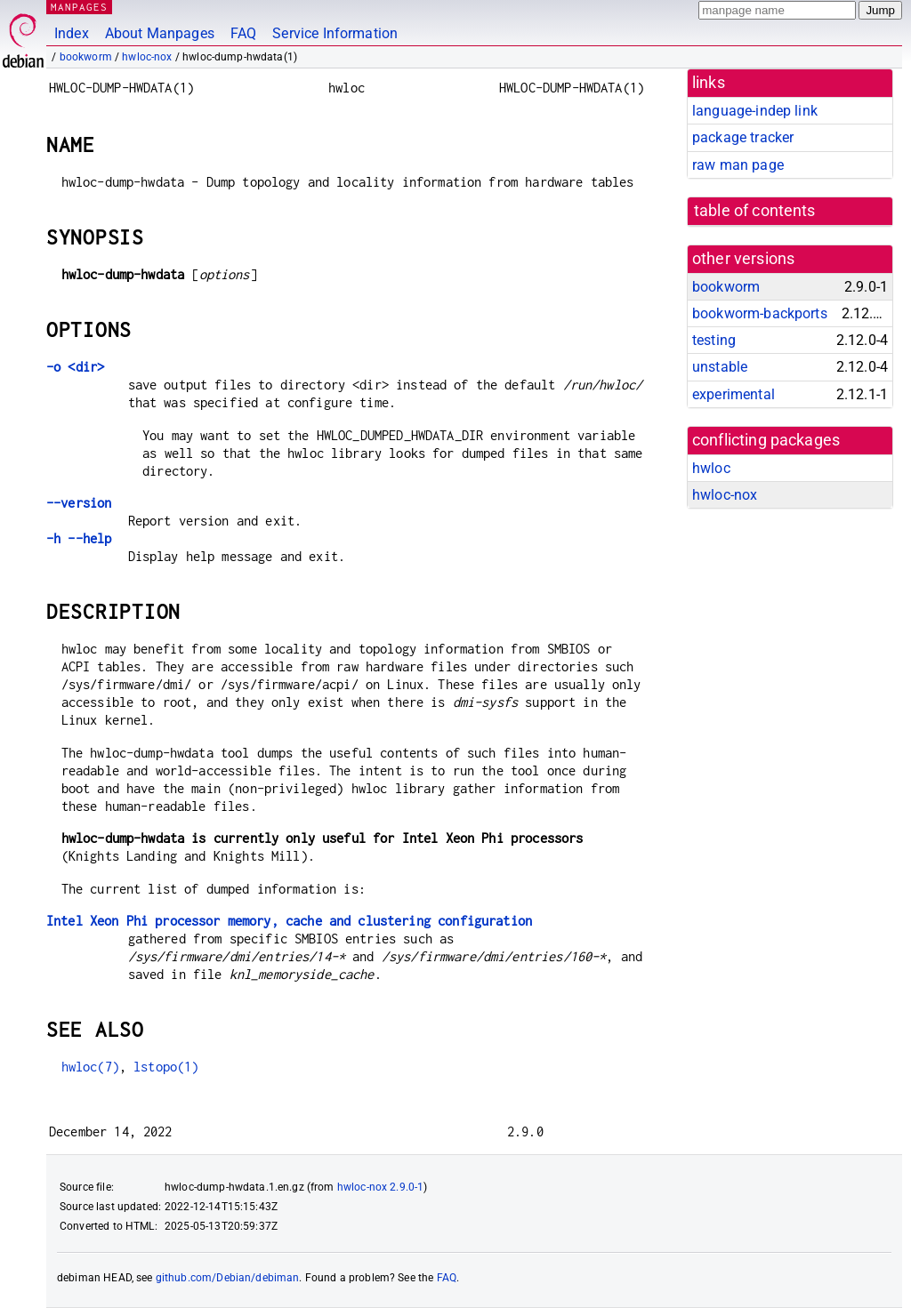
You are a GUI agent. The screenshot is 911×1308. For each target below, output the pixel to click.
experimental (733, 394)
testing (714, 340)
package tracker (743, 137)
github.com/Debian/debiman (228, 1278)
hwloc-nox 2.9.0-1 (380, 1187)
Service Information (335, 33)
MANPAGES (79, 6)
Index (71, 33)
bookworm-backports (759, 313)
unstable (719, 366)
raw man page (738, 164)
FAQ (243, 33)
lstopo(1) (165, 1066)
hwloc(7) (90, 1066)
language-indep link (755, 110)
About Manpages (159, 33)
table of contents (755, 211)
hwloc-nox (147, 57)
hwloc (711, 468)
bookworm (86, 57)
